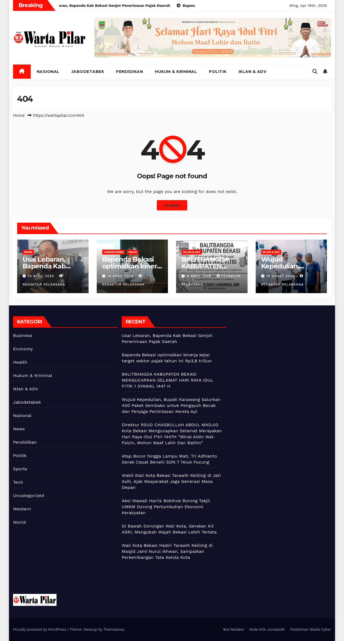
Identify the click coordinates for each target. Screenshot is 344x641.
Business (22, 335)
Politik (218, 71)
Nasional (48, 71)
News (28, 251)
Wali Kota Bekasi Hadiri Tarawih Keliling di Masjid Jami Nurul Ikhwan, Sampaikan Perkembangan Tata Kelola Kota (167, 551)
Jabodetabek (87, 71)
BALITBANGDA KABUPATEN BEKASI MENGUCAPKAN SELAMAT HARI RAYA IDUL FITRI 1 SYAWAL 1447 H (167, 380)
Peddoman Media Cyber (310, 629)
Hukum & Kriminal (176, 71)
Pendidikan (129, 71)
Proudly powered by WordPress (40, 629)
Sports (20, 468)
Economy (23, 348)
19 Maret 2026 (281, 276)
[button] (314, 71)
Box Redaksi (233, 629)
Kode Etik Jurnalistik (267, 629)
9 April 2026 (200, 276)
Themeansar (114, 629)
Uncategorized (28, 495)
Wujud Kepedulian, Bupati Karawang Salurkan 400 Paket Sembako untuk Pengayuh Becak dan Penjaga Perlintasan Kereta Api (171, 405)
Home (19, 115)
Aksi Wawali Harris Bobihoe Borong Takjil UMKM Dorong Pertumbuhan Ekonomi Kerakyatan (166, 506)
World (19, 522)
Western (22, 508)
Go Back (172, 205)
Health (20, 362)
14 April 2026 (41, 276)
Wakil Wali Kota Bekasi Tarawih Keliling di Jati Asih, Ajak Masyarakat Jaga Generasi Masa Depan (171, 481)
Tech (18, 482)
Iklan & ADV (253, 71)
